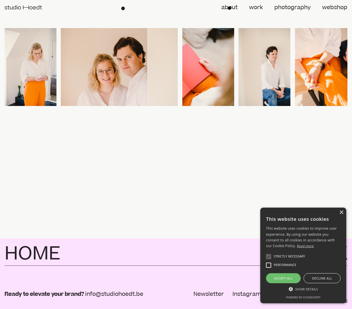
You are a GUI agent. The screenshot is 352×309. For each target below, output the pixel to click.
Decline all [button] (322, 278)
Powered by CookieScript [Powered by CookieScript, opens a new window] (303, 297)
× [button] (341, 212)
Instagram (246, 294)
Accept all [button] (283, 278)
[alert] (303, 255)
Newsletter (208, 294)
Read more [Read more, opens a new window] (305, 246)
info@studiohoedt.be (114, 294)
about (229, 7)
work (256, 7)
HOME (32, 254)
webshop (334, 7)
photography (292, 7)
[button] (268, 256)
